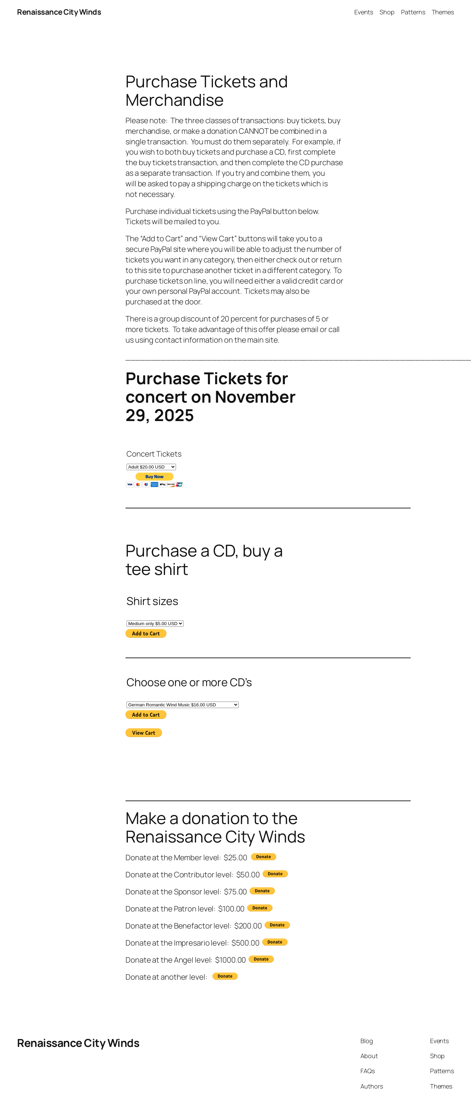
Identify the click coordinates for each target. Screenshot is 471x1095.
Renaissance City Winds (59, 12)
